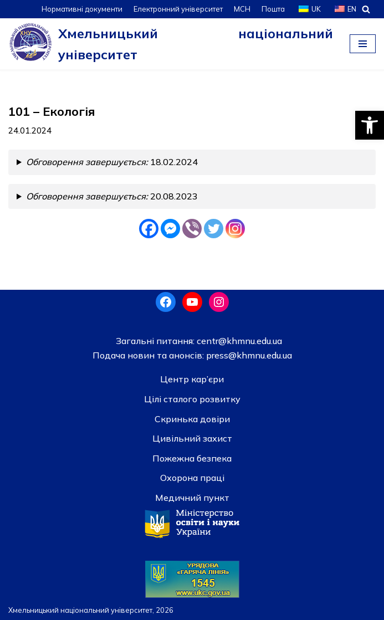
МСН (242, 8)
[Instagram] (235, 228)
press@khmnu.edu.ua (248, 355)
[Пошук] (366, 9)
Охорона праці (192, 477)
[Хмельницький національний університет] (170, 44)
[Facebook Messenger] (170, 228)
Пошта (273, 8)
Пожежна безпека (192, 458)
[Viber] (192, 228)
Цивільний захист (192, 438)
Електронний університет (178, 8)
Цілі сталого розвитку (192, 398)
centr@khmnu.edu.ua (238, 340)
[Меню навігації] (363, 43)
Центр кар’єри (192, 379)
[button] (369, 125)
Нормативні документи (82, 8)
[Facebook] (148, 228)
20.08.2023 (112, 196)
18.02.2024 (112, 161)
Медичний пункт (192, 497)
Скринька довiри (192, 418)
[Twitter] (213, 228)
